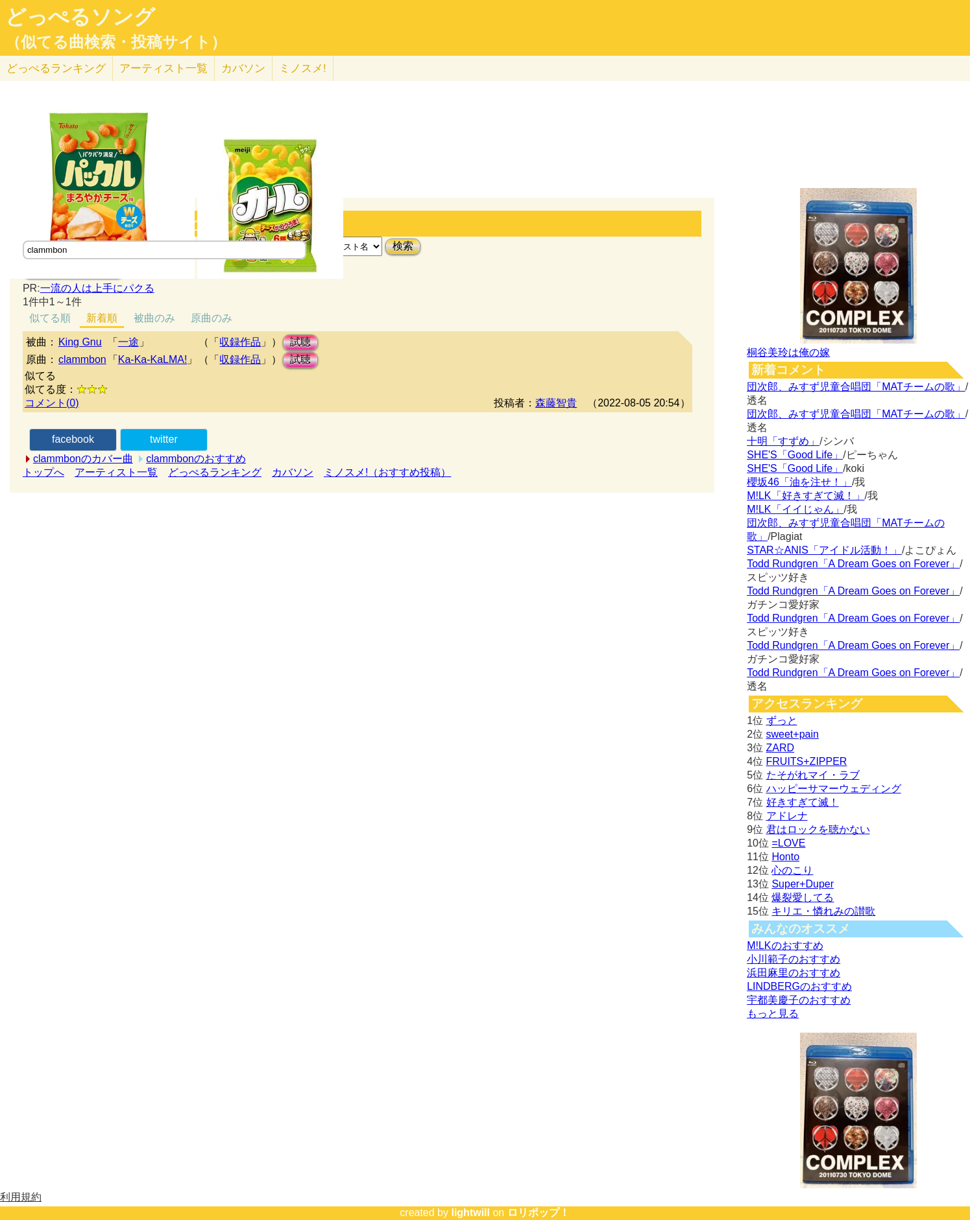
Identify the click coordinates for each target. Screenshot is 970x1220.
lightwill (470, 1212)
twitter (164, 439)
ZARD (780, 747)
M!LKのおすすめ (785, 945)
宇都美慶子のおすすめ (799, 999)
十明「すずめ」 (783, 441)
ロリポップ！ (538, 1212)
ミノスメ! (302, 68)
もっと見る (773, 1013)
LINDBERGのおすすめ (799, 986)
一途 (128, 341)
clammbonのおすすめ (196, 458)
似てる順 (50, 317)
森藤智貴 (556, 402)
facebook (73, 439)
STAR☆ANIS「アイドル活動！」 (824, 550)
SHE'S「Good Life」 (795, 454)
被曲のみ (154, 317)
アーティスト (163, 68)
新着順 (101, 317)
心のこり (792, 870)
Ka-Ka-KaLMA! (153, 359)
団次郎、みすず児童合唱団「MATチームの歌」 (856, 386)
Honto (785, 856)
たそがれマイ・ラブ (813, 774)
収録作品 (240, 341)
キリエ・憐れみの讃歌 (823, 911)
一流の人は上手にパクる (97, 288)
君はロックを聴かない (818, 829)
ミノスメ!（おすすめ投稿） (387, 472)
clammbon (82, 359)
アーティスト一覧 (116, 472)
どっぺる (56, 68)
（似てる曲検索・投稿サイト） (115, 42)
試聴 (300, 341)
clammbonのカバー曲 (83, 458)
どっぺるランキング (214, 472)
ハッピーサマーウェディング (833, 788)
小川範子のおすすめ (793, 959)
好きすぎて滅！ (802, 802)
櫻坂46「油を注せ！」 (799, 481)
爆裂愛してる (802, 897)
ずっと (781, 720)
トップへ (43, 472)
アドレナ (787, 815)
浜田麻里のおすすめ (793, 972)
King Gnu (80, 341)
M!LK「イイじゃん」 (795, 509)
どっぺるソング (80, 17)
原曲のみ (211, 317)
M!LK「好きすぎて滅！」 (805, 495)
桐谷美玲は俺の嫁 (788, 352)
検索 (403, 246)
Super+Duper (802, 883)
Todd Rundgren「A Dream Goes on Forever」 (853, 563)
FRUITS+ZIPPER (806, 761)
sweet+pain (792, 734)
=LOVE (788, 843)
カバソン (243, 68)
